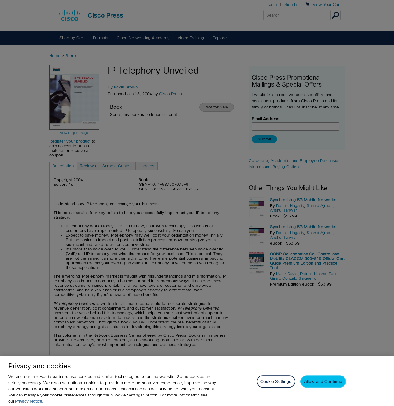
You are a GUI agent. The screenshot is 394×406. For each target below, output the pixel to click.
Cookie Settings (275, 387)
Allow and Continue (323, 387)
